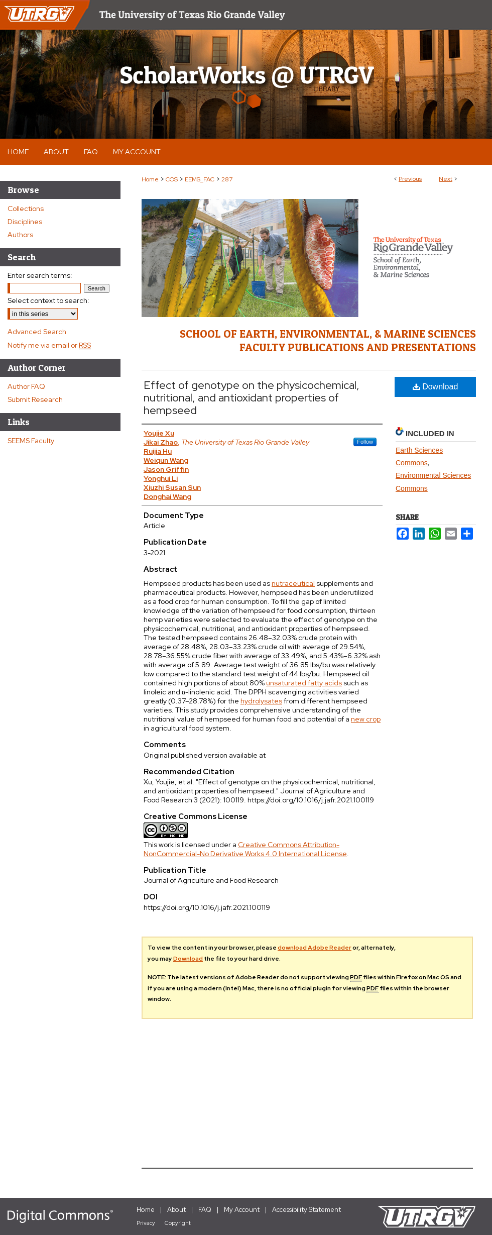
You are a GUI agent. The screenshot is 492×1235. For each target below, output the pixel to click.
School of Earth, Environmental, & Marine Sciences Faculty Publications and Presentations (328, 340)
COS (172, 179)
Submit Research (35, 399)
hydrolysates (261, 700)
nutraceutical (293, 583)
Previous (410, 179)
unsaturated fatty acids (304, 682)
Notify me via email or (49, 345)
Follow (365, 442)
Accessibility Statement (306, 1209)
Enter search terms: (40, 275)
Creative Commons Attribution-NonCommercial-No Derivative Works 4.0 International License (245, 849)
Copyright (178, 1222)
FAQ (204, 1209)
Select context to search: (48, 300)
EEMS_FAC (199, 179)
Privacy (146, 1222)
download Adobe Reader (314, 948)
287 (226, 179)
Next (445, 179)
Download (435, 386)
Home (150, 179)
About (176, 1209)
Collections (26, 208)
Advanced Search (37, 331)
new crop (366, 719)
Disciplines (25, 221)
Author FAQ (26, 386)
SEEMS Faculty (31, 440)
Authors (20, 234)
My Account (242, 1209)
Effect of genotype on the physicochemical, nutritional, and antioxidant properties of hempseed (251, 398)
